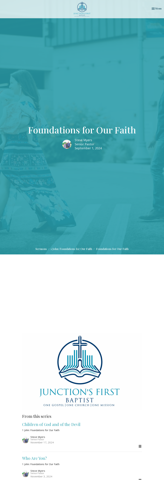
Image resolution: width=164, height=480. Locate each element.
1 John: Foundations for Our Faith (71, 249)
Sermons (41, 249)
